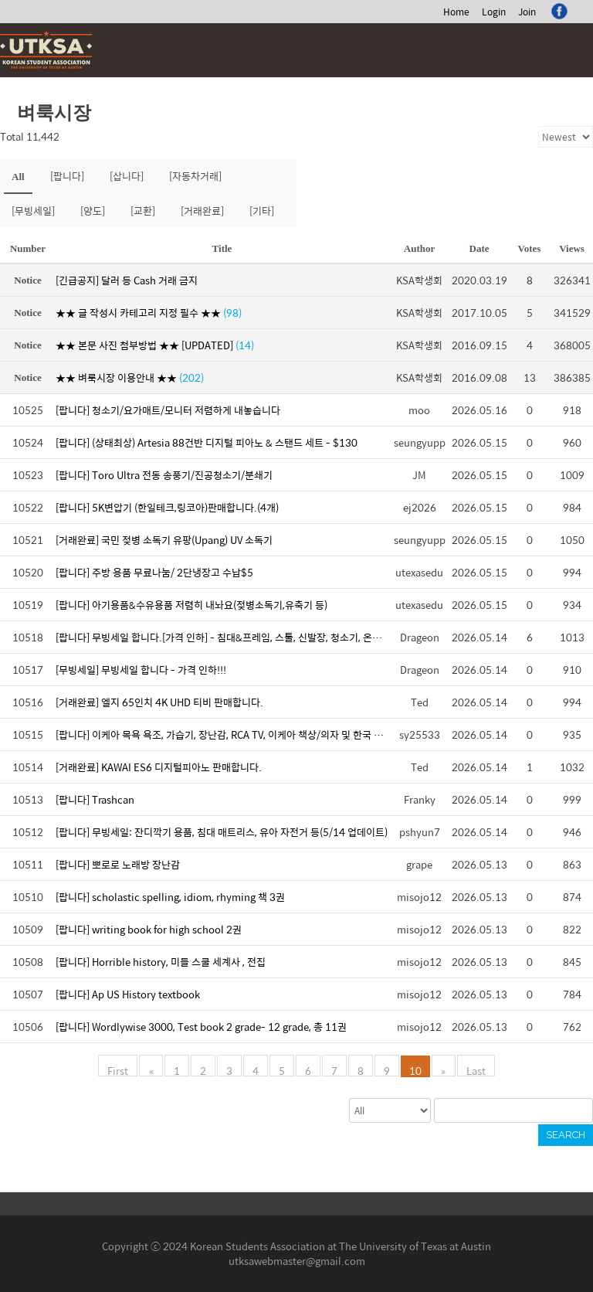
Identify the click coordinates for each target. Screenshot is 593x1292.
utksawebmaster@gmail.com (297, 1261)
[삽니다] (127, 176)
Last (475, 1069)
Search (565, 1135)
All (18, 176)
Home (456, 12)
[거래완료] (202, 210)
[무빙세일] (33, 210)
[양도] (92, 210)
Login (494, 12)
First (118, 1069)
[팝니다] (67, 176)
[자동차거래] (195, 176)
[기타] (261, 210)
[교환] (142, 210)
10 (415, 1069)
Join (527, 12)
